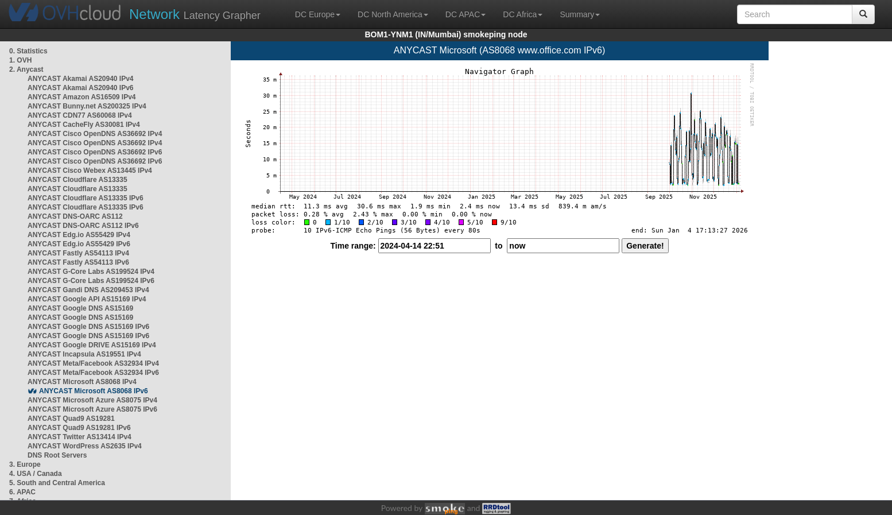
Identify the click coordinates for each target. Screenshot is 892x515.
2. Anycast (26, 69)
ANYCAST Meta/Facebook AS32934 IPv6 (93, 373)
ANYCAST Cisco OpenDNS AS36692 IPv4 (95, 134)
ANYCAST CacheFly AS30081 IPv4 (84, 125)
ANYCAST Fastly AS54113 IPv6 (78, 262)
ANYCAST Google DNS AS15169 (80, 308)
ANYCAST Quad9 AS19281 (71, 419)
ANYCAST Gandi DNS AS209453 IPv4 (88, 290)
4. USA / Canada (35, 474)
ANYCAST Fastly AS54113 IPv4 (78, 253)
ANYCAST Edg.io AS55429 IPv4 (79, 235)
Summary (580, 14)
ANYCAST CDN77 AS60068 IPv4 (80, 115)
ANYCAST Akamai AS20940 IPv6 (81, 88)
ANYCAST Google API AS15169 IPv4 (87, 299)
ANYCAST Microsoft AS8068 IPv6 (93, 391)
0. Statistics (28, 51)
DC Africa (522, 14)
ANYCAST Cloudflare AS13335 (77, 180)
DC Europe (317, 14)
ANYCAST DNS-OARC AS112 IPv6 (83, 226)
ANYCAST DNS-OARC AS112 (75, 216)
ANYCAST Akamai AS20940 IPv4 (81, 79)
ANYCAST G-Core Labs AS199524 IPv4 (91, 272)
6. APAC (22, 492)
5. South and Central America (57, 483)
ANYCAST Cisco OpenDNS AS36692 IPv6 (95, 152)
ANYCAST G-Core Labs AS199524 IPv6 (91, 281)
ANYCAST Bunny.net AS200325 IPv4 (87, 106)
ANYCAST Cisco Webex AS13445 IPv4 (90, 170)
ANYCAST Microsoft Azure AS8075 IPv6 (92, 409)
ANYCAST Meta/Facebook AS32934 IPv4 (93, 363)
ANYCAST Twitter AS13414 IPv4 (79, 437)
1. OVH (20, 60)
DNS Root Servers (57, 455)
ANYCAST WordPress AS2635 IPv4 (85, 446)
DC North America (393, 14)
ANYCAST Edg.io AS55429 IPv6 (79, 244)
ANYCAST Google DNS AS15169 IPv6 (88, 327)
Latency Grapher (195, 14)
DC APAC (465, 14)
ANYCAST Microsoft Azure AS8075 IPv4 (92, 400)
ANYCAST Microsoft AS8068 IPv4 (82, 382)
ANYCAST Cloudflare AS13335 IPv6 (86, 198)
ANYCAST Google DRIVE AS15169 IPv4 (92, 345)
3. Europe (25, 464)
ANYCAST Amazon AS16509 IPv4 (82, 97)
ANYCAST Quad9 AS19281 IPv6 (79, 428)
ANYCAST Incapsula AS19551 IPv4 (84, 354)
